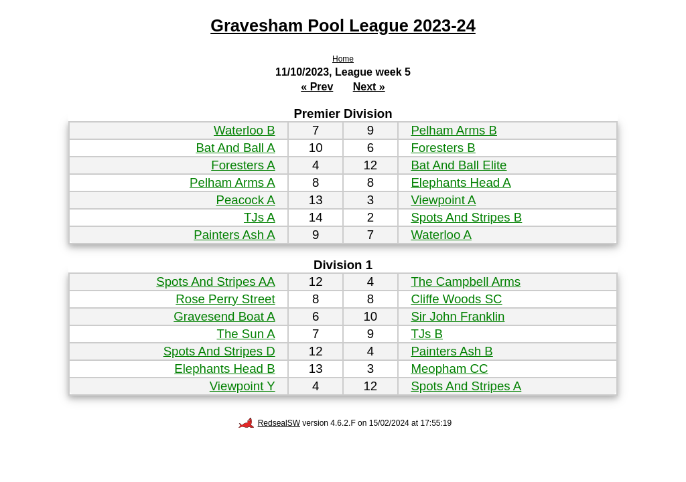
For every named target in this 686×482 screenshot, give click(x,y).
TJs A (259, 217)
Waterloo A (441, 235)
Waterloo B (244, 130)
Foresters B (443, 148)
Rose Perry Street (225, 299)
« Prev (317, 86)
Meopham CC (449, 369)
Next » (369, 86)
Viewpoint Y (242, 386)
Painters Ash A (234, 235)
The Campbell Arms (466, 281)
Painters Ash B (451, 351)
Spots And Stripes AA (215, 281)
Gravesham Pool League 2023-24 (343, 25)
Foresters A (243, 165)
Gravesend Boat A (224, 316)
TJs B (427, 334)
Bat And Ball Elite (458, 165)
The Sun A (246, 334)
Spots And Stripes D (219, 351)
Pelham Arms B (454, 130)
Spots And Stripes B (466, 217)
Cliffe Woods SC (456, 299)
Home (343, 59)
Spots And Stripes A (466, 386)
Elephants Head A (460, 182)
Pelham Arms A (232, 182)
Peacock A (245, 200)
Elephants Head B (224, 369)
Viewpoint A (443, 200)
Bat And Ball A (235, 148)
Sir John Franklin (457, 316)
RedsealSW (269, 423)
